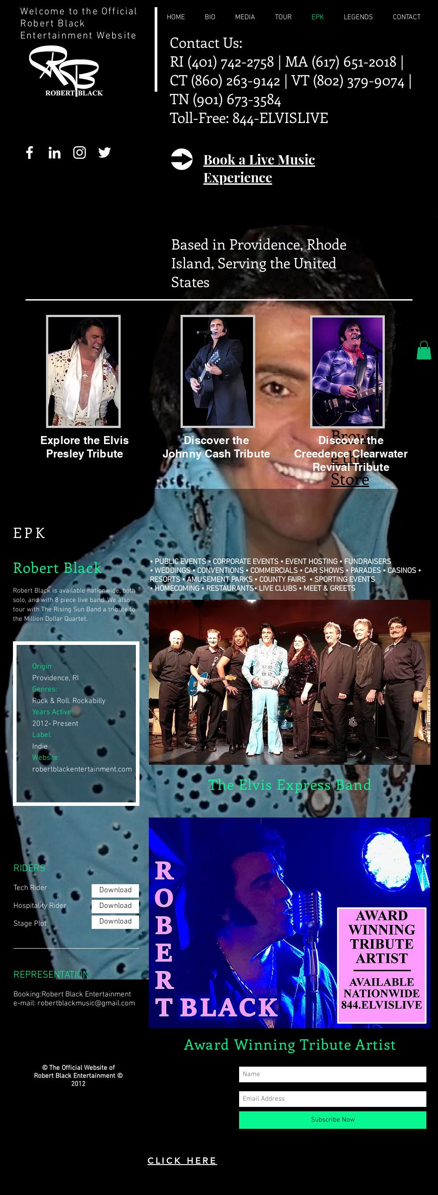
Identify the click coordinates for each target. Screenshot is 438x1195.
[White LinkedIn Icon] (54, 152)
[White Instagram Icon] (79, 152)
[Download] (115, 891)
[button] (424, 350)
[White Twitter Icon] (104, 152)
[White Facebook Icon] (29, 152)
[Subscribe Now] (332, 1120)
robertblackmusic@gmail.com (86, 1003)
